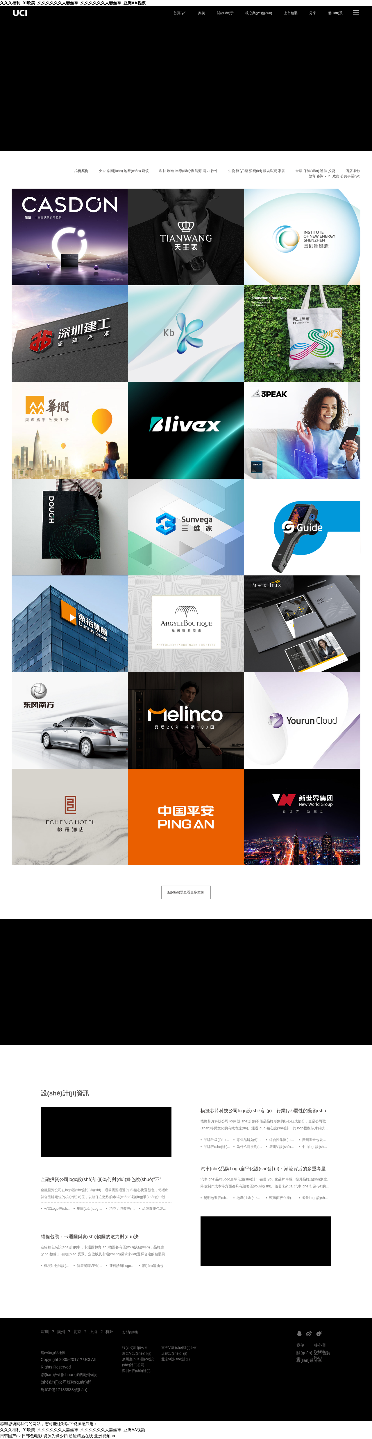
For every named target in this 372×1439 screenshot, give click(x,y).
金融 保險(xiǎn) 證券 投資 (315, 171)
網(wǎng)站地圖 (53, 1353)
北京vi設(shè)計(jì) (175, 1359)
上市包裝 (291, 13)
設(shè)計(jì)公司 (135, 1348)
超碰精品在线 (81, 1435)
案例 (201, 13)
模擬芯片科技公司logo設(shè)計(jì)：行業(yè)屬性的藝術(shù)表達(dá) (266, 1110)
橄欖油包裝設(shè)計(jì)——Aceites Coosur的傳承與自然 (57, 1266)
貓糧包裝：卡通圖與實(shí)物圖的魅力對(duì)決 (90, 1236)
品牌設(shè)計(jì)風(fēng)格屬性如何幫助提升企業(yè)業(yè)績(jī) (217, 1147)
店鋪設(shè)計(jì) (174, 1353)
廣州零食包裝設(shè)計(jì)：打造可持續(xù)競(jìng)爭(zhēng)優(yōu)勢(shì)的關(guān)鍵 (315, 1140)
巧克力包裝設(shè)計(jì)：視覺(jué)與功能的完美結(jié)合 (122, 1209)
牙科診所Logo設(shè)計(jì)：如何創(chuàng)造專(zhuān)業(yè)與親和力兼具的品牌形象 (122, 1266)
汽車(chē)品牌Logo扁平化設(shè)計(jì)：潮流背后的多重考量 (263, 1168)
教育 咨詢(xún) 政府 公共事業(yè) (334, 176)
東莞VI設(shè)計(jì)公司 (179, 1348)
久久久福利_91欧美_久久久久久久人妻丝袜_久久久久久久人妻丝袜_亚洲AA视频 (73, 3)
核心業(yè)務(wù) (258, 13)
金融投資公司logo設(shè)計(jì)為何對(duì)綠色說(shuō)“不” (101, 1179)
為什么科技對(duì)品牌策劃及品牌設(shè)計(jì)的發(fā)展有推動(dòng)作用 (250, 1147)
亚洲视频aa (104, 1435)
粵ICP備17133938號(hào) (64, 1389)
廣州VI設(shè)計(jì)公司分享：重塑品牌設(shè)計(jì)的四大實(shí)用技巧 (282, 1147)
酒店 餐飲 (353, 171)
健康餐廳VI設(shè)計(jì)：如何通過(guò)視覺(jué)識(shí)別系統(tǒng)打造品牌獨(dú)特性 (90, 1266)
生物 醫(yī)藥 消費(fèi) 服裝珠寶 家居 (256, 171)
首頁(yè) (180, 13)
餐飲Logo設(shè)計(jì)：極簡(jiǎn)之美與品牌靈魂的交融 (315, 1198)
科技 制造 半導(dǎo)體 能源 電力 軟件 (188, 171)
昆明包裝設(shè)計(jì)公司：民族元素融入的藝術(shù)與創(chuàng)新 (217, 1198)
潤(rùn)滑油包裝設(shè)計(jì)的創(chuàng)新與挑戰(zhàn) (155, 1266)
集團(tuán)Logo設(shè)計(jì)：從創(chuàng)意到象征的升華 (90, 1209)
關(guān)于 (225, 13)
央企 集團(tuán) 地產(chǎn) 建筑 (124, 171)
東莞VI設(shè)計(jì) (136, 1353)
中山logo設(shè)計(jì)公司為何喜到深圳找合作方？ (315, 1147)
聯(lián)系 (335, 13)
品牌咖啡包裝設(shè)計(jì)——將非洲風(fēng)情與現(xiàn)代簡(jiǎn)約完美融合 (155, 1209)
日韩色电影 (32, 1435)
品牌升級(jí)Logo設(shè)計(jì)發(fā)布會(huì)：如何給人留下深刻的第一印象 (217, 1140)
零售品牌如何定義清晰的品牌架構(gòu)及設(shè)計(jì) (250, 1140)
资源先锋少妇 (55, 1435)
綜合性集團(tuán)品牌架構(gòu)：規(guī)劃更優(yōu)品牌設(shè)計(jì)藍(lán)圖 (282, 1140)
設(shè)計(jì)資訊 (65, 1093)
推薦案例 (81, 171)
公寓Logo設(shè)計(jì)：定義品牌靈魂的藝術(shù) (57, 1209)
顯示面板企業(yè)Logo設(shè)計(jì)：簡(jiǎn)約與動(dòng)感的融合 (282, 1198)
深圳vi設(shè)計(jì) (136, 1371)
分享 (312, 13)
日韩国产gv (10, 1435)
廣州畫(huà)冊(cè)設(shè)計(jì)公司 (138, 1362)
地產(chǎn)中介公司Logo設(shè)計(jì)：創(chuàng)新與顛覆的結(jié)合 (250, 1198)
